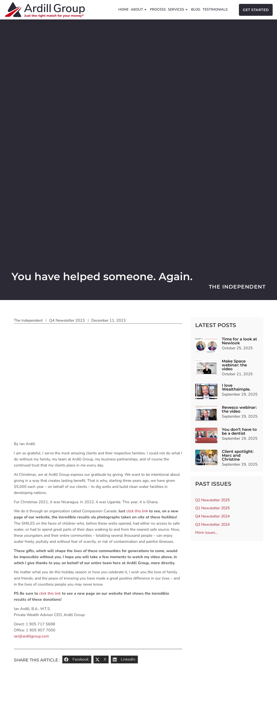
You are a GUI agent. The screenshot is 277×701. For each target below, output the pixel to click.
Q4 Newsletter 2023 (67, 320)
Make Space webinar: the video (234, 365)
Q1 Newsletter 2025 (213, 508)
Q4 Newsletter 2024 (213, 516)
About (139, 9)
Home (123, 9)
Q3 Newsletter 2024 (213, 524)
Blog (195, 9)
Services (178, 9)
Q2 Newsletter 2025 (213, 500)
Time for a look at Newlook (239, 341)
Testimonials (215, 9)
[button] (76, 659)
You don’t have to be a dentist (239, 431)
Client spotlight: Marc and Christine (237, 455)
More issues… (206, 533)
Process (158, 9)
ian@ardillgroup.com (31, 636)
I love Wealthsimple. (236, 387)
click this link (137, 511)
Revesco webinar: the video (239, 409)
